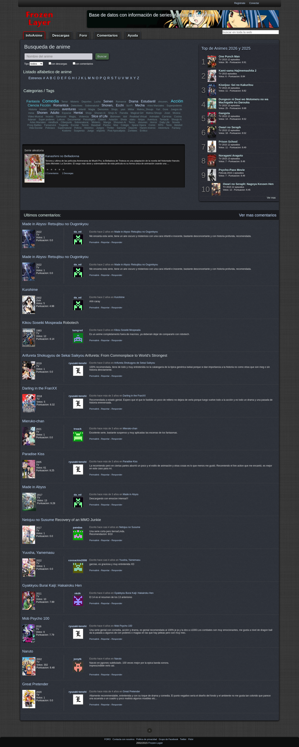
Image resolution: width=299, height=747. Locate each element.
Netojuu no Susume (38, 520)
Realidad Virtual (138, 116)
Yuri (158, 109)
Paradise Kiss (33, 454)
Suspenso (79, 130)
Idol (125, 116)
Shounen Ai (120, 122)
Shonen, (107, 105)
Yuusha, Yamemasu (38, 552)
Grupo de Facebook (169, 739)
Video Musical (35, 116)
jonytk (77, 658)
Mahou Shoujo (154, 113)
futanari (32, 119)
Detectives (76, 105)
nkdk (78, 593)
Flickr (190, 739)
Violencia (84, 116)
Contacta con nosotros (124, 739)
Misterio (75, 101)
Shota (124, 119)
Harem (43, 109)
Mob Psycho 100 (35, 618)
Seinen (108, 101)
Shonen (42, 112)
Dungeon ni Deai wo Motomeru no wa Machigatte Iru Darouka (243, 101)
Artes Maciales (38, 122)
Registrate (239, 3)
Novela (176, 122)
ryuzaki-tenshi (78, 363)
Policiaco (50, 128)
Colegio (125, 125)
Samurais (61, 116)
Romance (121, 101)
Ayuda (133, 35)
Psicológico (89, 119)
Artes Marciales (155, 105)
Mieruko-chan (33, 421)
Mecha (140, 105)
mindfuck (53, 122)
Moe (115, 125)
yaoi (123, 109)
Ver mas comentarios (257, 215)
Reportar (105, 242)
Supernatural (65, 128)
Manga (107, 122)
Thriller (110, 128)
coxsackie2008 (77, 560)
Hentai (78, 112)
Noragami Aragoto (231, 155)
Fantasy (176, 128)
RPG (160, 125)
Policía (78, 128)
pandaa (77, 527)
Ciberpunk (66, 122)
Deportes (86, 101)
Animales (154, 116)
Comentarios (107, 35)
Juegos (100, 128)
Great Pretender (35, 684)
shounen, (163, 101)
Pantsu (107, 125)
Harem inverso (148, 128)
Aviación (113, 119)
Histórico (89, 128)
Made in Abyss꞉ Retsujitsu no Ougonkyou (55, 224)
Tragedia (63, 125)
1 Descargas (67, 173)
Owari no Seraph (230, 127)
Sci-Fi (129, 105)
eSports (101, 130)
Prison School (228, 141)
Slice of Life (99, 116)
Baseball (96, 125)
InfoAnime (34, 35)
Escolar (75, 125)
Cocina (178, 116)
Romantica (61, 105)
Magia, (72, 116)
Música (176, 113)
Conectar (254, 3)
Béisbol (178, 125)
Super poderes (47, 119)
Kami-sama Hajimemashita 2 (237, 70)
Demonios (103, 109)
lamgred (78, 330)
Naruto (27, 651)
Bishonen (115, 116)
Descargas (61, 35)
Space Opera (139, 125)
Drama (133, 101)
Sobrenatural (92, 105)
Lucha (97, 101)
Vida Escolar (36, 128)
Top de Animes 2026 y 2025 (226, 48)
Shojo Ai (112, 113)
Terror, (131, 122)
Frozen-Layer (155, 743)
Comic (152, 125)
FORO (107, 739)
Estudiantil (148, 101)
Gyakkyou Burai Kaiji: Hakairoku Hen (52, 585)
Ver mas (271, 197)
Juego (90, 130)
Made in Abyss (34, 487)
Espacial (66, 113)
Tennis (84, 125)
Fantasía (33, 101)
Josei (167, 113)
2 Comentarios (52, 173)
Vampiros (54, 109)
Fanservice (50, 125)
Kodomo (66, 130)
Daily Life (165, 122)
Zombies (132, 130)
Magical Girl (136, 113)
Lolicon (61, 119)
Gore (165, 109)
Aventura (152, 119)
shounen (142, 122)
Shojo (88, 113)
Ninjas (141, 119)
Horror (153, 122)
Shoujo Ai (176, 119)
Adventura (163, 128)
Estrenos (35, 78)
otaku (132, 119)
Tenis (169, 125)
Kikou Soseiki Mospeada (42, 322)
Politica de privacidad (147, 739)
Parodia (124, 113)
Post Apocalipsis (116, 130)
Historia (32, 109)
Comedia (50, 101)
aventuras (69, 109)
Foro (83, 35)
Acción (177, 101)
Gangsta (224, 113)
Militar (131, 109)
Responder (117, 242)
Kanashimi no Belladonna (62, 156)
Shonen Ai (99, 113)
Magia (91, 109)
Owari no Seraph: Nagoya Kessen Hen (248, 184)
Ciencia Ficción (39, 105)
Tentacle (164, 119)
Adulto (54, 112)
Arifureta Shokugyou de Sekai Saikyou (53, 355)
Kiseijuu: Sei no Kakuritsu (236, 85)
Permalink (94, 242)
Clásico (102, 119)
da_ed (77, 231)
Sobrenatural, (82, 122)
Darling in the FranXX (39, 388)
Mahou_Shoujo (145, 109)
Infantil (82, 109)
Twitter (183, 739)
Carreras (166, 116)
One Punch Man (229, 56)
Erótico (143, 130)
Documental (74, 119)
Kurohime (30, 289)
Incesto (49, 116)
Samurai (121, 128)
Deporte (132, 128)
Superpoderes (174, 105)
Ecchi (120, 105)
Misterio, (96, 122)
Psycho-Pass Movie (232, 169)
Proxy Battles (34, 125)
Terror (65, 101)
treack (77, 428)
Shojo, (114, 109)
